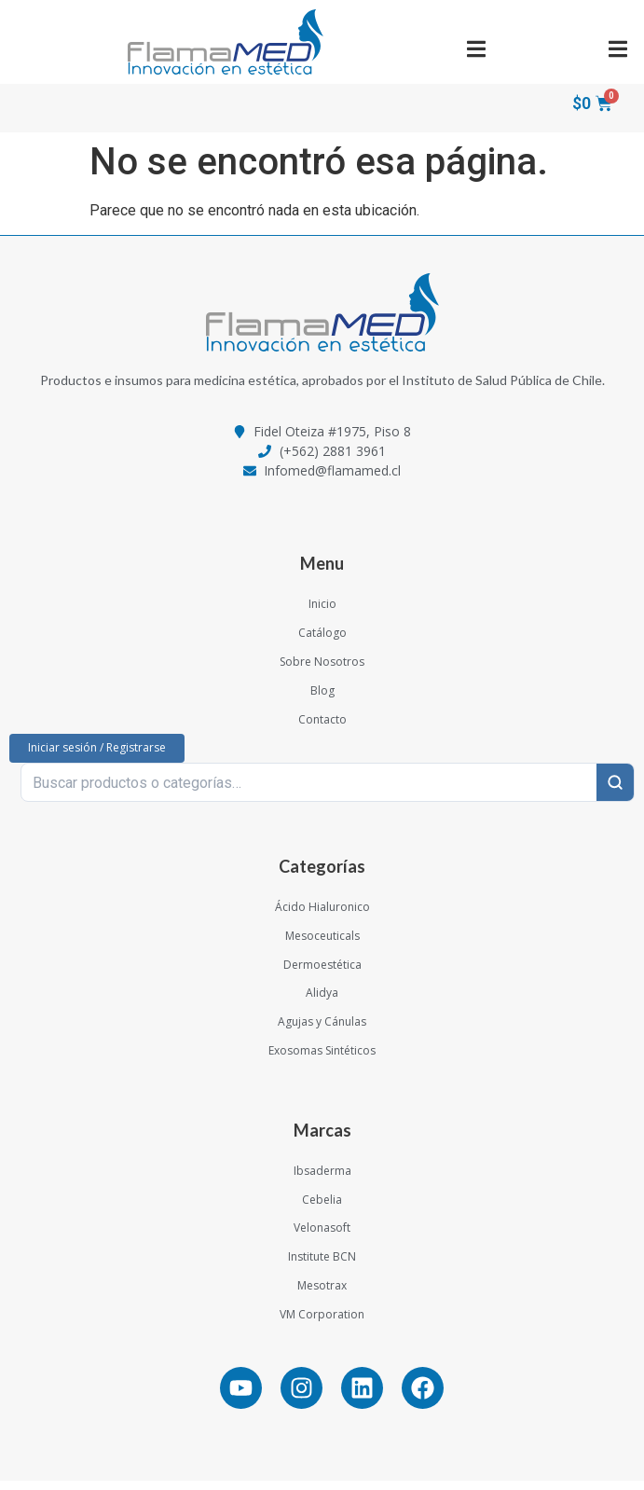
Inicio (322, 614)
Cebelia (322, 1209)
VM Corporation (322, 1323)
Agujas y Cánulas (322, 1031)
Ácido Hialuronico (322, 916)
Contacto (322, 729)
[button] (476, 49)
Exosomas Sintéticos (322, 1060)
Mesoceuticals (322, 945)
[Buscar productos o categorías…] (308, 791)
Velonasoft (322, 1238)
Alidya (322, 1003)
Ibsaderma (322, 1180)
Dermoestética (322, 974)
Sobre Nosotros (322, 671)
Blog (322, 700)
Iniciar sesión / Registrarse (97, 757)
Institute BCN (322, 1266)
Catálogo (322, 642)
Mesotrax (322, 1295)
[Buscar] (615, 791)
